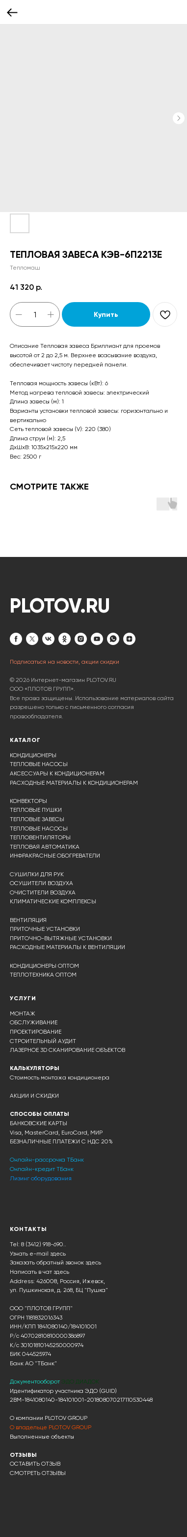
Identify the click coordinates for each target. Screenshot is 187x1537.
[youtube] (97, 639)
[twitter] (32, 639)
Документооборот (35, 1381)
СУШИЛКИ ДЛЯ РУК (37, 874)
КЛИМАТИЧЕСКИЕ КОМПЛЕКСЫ (53, 901)
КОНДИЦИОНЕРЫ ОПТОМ (44, 965)
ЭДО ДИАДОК (80, 1381)
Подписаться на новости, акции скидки (64, 661)
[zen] (129, 639)
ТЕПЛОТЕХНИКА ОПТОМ (43, 974)
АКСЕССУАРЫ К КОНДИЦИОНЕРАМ (57, 773)
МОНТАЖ (22, 1013)
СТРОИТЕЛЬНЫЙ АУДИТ (43, 1041)
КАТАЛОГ (25, 740)
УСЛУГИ (23, 998)
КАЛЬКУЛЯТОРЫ (34, 1068)
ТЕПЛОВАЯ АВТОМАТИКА (45, 846)
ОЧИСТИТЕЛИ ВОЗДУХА (43, 892)
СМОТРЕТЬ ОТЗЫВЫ (38, 1473)
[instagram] (81, 639)
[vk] (48, 639)
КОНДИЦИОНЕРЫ (33, 755)
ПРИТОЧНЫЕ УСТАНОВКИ (45, 928)
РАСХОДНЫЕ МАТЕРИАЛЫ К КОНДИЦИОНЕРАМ (74, 782)
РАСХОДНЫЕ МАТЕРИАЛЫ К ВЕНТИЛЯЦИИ (67, 947)
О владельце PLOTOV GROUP (50, 1427)
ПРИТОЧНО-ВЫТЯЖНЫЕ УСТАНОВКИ (61, 938)
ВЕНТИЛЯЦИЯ (28, 920)
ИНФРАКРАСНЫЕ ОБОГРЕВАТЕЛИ (55, 855)
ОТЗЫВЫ (23, 1454)
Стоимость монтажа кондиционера (59, 1077)
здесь (61, 1271)
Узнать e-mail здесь (38, 1254)
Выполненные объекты (42, 1436)
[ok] (64, 639)
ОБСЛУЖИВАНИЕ (33, 1022)
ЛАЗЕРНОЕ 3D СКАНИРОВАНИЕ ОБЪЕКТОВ (67, 1049)
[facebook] (16, 639)
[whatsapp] (113, 639)
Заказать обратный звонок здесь (55, 1262)
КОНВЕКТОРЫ (28, 801)
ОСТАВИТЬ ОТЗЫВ (35, 1463)
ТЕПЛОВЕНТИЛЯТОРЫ (40, 837)
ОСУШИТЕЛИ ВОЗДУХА (41, 883)
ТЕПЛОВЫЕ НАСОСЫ (39, 764)
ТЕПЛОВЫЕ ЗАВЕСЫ (37, 819)
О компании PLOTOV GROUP (48, 1417)
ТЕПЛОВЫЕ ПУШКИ (36, 809)
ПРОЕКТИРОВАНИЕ (35, 1031)
